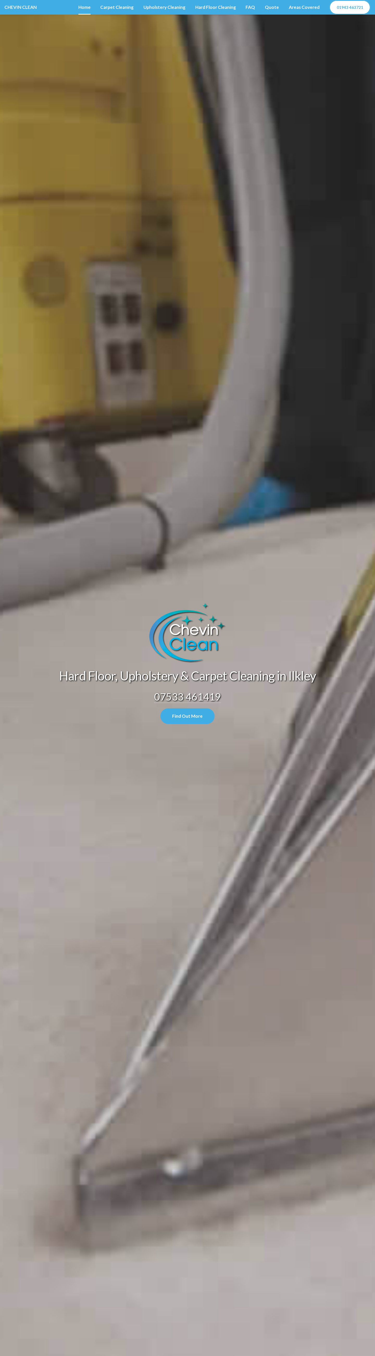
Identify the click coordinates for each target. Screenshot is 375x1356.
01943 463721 (350, 7)
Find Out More (187, 716)
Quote (272, 7)
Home (84, 7)
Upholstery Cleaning (164, 7)
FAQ (250, 7)
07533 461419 (187, 697)
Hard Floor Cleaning (215, 7)
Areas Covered (304, 7)
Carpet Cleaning (117, 7)
